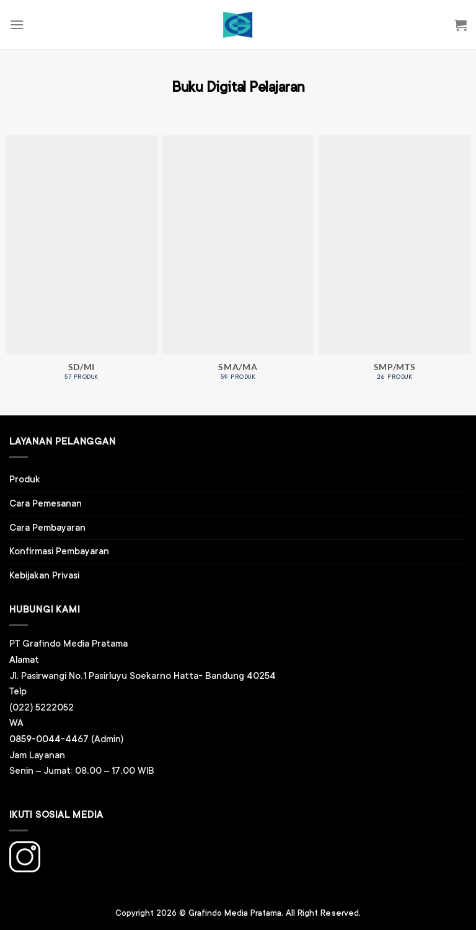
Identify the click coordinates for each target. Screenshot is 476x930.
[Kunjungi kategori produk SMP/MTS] (394, 264)
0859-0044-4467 (49, 739)
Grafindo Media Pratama (234, 913)
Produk (24, 479)
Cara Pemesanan (45, 503)
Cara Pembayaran (47, 528)
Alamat (24, 660)
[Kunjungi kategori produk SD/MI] (81, 264)
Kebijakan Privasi (44, 575)
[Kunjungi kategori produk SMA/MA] (238, 264)
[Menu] (16, 24)
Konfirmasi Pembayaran (59, 551)
